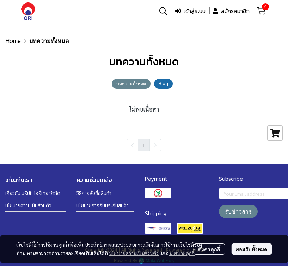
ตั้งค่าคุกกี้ (209, 249)
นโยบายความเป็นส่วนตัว (134, 253)
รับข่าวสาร (238, 211)
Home (13, 40)
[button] (163, 11)
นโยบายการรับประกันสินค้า (102, 205)
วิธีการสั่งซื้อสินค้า (93, 193)
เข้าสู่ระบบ (190, 11)
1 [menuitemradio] (143, 145)
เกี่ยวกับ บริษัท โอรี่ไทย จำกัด (32, 193)
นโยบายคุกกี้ (182, 253)
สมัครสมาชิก (231, 11)
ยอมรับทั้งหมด (251, 249)
